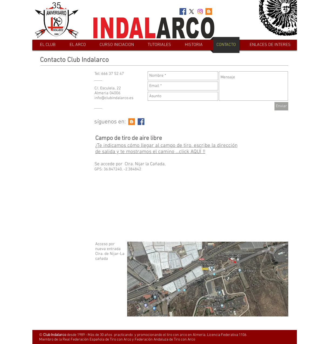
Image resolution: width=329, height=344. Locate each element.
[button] (77, 45)
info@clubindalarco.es (113, 98)
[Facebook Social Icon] (182, 11)
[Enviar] (281, 106)
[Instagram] (200, 11)
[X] (191, 11)
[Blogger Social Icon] (208, 11)
